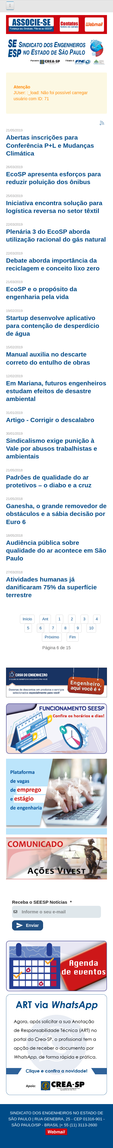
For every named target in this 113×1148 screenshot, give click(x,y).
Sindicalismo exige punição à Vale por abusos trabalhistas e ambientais (51, 448)
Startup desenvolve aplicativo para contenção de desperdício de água (52, 325)
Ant (45, 619)
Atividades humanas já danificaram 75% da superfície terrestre (51, 587)
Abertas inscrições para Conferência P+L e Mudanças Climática (50, 145)
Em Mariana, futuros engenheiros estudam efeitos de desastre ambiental (56, 391)
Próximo (52, 637)
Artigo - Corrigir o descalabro (50, 419)
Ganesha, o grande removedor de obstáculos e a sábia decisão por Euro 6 (56, 513)
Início (27, 619)
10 (91, 628)
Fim (72, 637)
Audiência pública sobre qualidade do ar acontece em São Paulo (56, 550)
